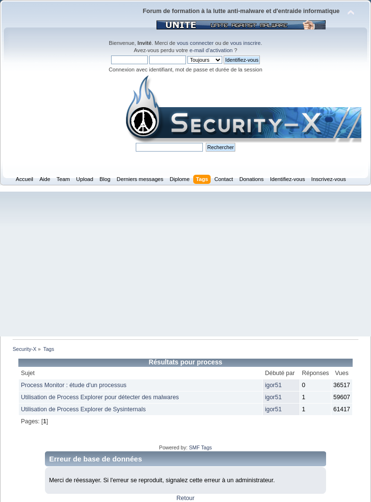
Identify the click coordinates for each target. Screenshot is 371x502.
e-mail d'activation (210, 50)
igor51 (273, 385)
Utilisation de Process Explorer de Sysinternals (83, 409)
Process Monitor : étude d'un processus (74, 385)
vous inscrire (245, 43)
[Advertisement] (185, 264)
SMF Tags (200, 447)
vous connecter (195, 43)
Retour (185, 498)
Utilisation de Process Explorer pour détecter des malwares (100, 397)
